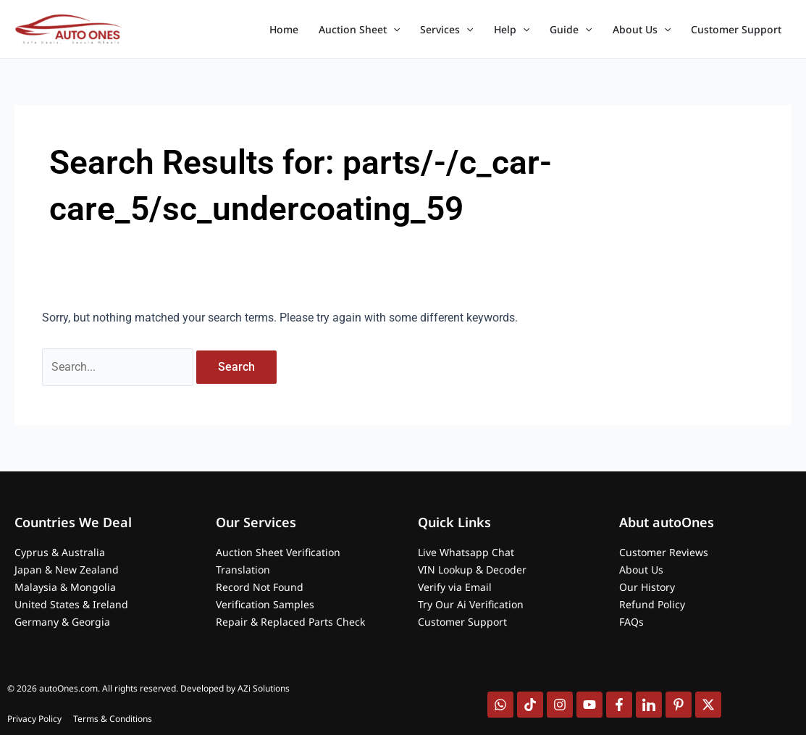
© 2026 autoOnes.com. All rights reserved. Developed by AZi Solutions (148, 688)
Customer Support (736, 29)
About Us (642, 29)
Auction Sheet (359, 29)
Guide (571, 29)
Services (446, 29)
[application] (393, 29)
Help (511, 29)
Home (283, 29)
